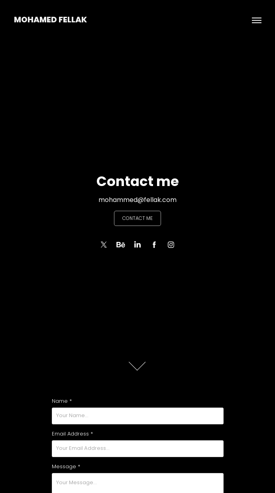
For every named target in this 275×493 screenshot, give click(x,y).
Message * (66, 467)
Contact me (137, 219)
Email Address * (72, 434)
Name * (62, 401)
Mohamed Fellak (50, 20)
